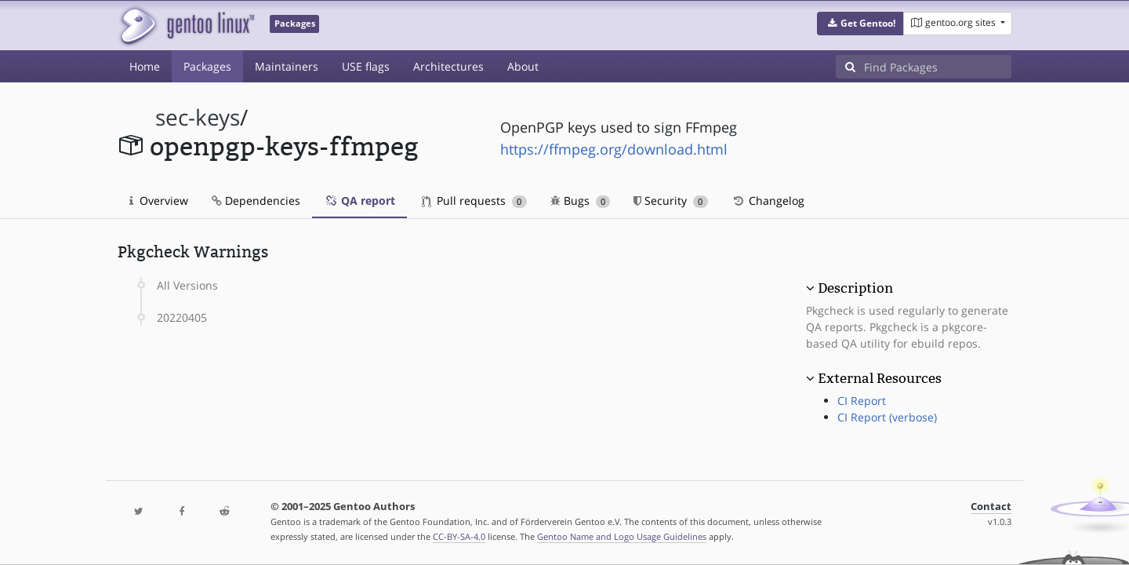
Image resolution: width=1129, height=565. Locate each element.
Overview (158, 200)
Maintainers (286, 66)
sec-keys (197, 117)
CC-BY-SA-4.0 (459, 536)
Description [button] (855, 288)
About (523, 66)
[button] (860, 23)
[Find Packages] (937, 66)
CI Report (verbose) (887, 417)
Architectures (448, 66)
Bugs (580, 200)
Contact (991, 506)
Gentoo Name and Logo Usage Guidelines (621, 536)
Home (144, 66)
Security (670, 200)
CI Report (861, 400)
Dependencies (256, 200)
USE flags (366, 66)
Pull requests (474, 200)
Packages (207, 66)
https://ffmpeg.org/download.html (614, 149)
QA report (359, 200)
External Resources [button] (880, 378)
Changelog (767, 200)
